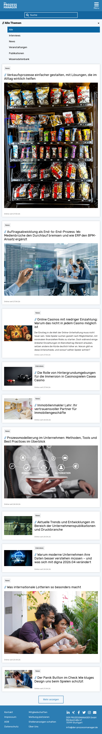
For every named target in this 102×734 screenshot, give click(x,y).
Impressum (10, 717)
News (12, 41)
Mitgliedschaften (38, 712)
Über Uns (33, 726)
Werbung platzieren (39, 717)
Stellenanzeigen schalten (42, 721)
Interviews (14, 35)
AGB (6, 721)
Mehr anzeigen (51, 699)
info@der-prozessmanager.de (82, 727)
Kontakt (8, 712)
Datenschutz (11, 726)
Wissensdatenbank (19, 59)
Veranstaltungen (18, 47)
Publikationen (16, 53)
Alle (11, 29)
